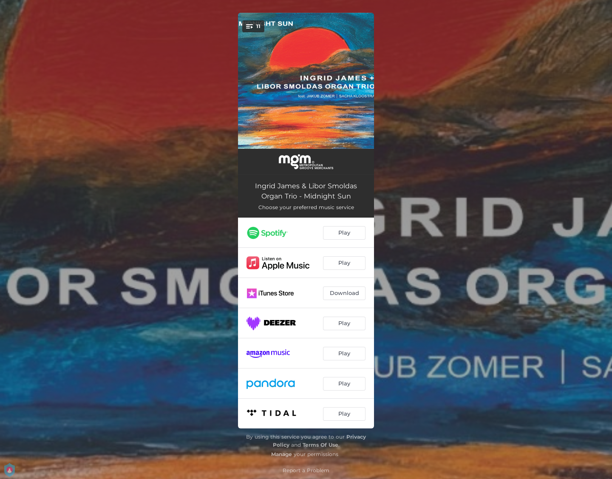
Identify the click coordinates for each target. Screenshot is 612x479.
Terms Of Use (320, 445)
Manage (281, 454)
